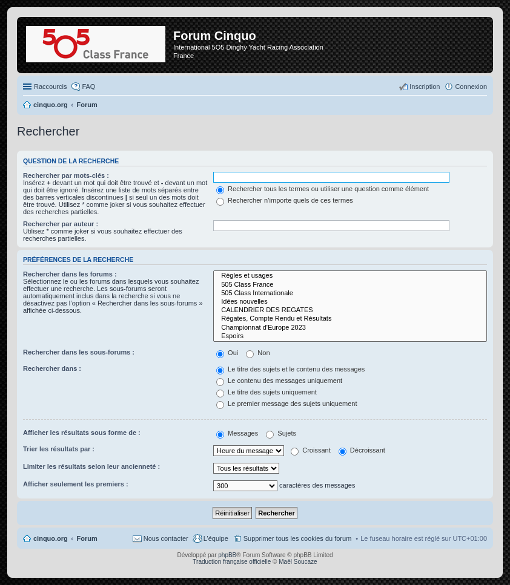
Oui (227, 352)
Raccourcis (50, 86)
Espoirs (350, 336)
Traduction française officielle (232, 561)
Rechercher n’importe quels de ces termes (284, 200)
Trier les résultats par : (58, 449)
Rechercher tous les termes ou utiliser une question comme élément (322, 188)
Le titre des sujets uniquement (266, 392)
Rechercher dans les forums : (70, 274)
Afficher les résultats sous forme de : (82, 432)
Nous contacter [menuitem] (166, 538)
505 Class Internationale (350, 293)
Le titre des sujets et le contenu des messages (290, 369)
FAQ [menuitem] (88, 86)
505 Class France (350, 285)
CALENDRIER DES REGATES (350, 310)
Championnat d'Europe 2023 (350, 328)
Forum (87, 538)
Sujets (281, 433)
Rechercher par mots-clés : (66, 175)
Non (258, 352)
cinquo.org (50, 538)
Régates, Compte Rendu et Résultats (350, 319)
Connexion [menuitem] (471, 86)
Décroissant (362, 450)
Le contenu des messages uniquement (279, 380)
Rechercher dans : (52, 368)
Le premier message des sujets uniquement (286, 403)
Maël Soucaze (298, 561)
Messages (237, 433)
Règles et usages (350, 276)
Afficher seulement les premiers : (75, 484)
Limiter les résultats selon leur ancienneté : (91, 466)
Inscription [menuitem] (424, 86)
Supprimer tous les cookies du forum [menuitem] (297, 538)
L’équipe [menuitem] (216, 538)
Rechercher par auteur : (60, 223)
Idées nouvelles (350, 302)
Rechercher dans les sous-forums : (78, 352)
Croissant (311, 450)
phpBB (227, 555)
